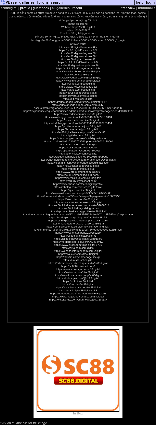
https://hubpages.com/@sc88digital (78, 278)
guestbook (41, 8)
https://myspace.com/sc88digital (78, 144)
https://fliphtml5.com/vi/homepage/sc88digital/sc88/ (78, 162)
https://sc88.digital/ (83, 27)
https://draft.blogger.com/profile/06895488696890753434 (78, 123)
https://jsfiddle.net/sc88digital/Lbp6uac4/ (78, 238)
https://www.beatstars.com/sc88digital (78, 287)
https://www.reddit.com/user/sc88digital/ (78, 114)
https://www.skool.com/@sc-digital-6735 (78, 244)
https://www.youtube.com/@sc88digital (78, 77)
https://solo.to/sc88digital (78, 281)
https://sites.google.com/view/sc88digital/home (78, 138)
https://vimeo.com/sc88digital (78, 83)
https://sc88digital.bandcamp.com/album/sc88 (78, 132)
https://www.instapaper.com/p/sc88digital (78, 275)
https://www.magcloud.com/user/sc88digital (78, 296)
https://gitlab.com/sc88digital (78, 135)
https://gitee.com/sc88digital (78, 190)
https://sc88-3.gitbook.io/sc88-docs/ (78, 174)
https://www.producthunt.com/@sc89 (78, 171)
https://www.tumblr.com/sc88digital (78, 120)
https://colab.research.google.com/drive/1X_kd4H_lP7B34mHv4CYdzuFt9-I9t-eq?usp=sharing (78, 214)
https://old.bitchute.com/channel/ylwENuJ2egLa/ (78, 299)
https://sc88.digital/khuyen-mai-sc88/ (78, 68)
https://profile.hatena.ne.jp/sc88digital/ (78, 126)
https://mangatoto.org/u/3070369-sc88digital (78, 223)
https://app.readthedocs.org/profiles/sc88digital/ (78, 211)
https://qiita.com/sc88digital (78, 247)
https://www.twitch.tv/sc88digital (78, 86)
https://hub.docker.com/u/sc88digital (78, 165)
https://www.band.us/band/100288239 (78, 232)
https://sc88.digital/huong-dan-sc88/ (78, 65)
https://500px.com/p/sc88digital (78, 92)
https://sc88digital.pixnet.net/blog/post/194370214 (78, 220)
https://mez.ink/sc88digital (78, 284)
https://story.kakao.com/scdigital (78, 153)
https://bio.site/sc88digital (78, 260)
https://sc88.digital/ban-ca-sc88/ (78, 47)
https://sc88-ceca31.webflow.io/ (78, 147)
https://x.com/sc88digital (78, 74)
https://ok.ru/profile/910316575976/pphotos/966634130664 (78, 141)
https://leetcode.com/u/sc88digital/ (78, 272)
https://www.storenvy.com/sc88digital (78, 269)
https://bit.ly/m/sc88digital (78, 98)
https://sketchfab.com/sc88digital (78, 199)
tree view (128, 8)
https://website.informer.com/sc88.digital (78, 250)
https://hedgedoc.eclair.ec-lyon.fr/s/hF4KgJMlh (78, 293)
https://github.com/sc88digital (78, 89)
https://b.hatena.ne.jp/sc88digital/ (78, 129)
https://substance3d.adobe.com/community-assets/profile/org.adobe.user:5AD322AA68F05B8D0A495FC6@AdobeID (78, 106)
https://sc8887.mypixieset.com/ (78, 180)
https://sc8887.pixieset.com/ (78, 266)
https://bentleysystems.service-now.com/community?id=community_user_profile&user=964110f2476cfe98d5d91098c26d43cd (78, 228)
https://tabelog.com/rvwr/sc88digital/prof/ (78, 187)
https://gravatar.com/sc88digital (78, 95)
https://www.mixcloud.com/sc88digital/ (78, 177)
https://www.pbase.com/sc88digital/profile (78, 184)
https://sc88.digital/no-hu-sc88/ (78, 56)
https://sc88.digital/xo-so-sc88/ (78, 59)
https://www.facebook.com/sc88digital (78, 71)
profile (25, 8)
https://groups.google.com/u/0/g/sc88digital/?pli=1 (78, 101)
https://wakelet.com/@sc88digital (78, 253)
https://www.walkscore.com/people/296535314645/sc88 (78, 193)
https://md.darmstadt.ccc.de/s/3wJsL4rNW (78, 241)
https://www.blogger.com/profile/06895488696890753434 (78, 117)
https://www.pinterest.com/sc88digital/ (78, 80)
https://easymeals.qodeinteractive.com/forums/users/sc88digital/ (78, 159)
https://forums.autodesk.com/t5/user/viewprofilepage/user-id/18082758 (78, 196)
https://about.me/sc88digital (78, 168)
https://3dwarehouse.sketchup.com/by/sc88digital (78, 263)
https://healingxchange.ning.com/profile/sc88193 (78, 217)
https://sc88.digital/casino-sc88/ (78, 50)
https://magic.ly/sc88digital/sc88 (78, 290)
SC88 (13, 12)
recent (77, 8)
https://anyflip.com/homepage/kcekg (78, 257)
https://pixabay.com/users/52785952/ (78, 150)
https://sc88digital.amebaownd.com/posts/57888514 (78, 205)
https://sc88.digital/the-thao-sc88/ (78, 62)
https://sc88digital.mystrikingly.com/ (78, 208)
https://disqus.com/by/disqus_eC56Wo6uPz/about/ (78, 156)
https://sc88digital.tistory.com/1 (78, 235)
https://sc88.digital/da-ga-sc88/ (78, 53)
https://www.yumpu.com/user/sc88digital (78, 202)
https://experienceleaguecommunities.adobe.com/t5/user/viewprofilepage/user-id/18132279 (78, 111)
